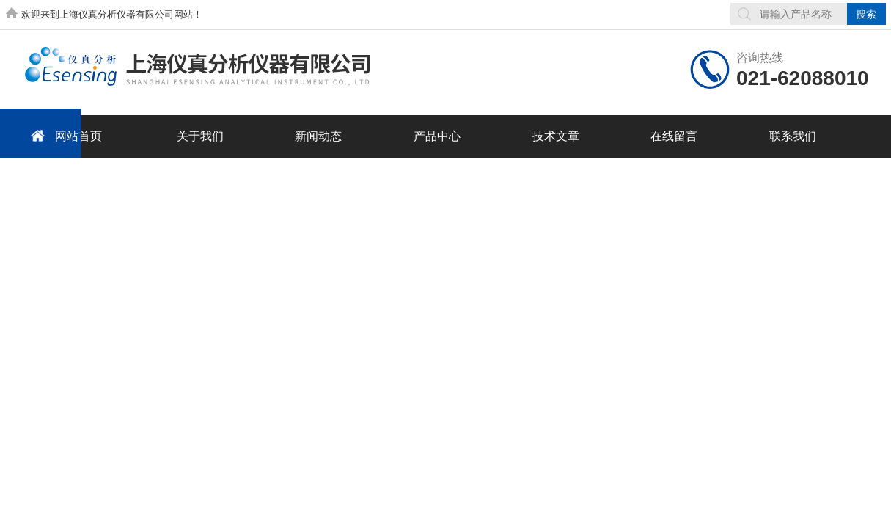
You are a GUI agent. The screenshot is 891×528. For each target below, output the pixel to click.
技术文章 (555, 136)
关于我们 (200, 136)
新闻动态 (318, 136)
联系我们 (792, 136)
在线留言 (673, 136)
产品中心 (437, 136)
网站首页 (64, 135)
